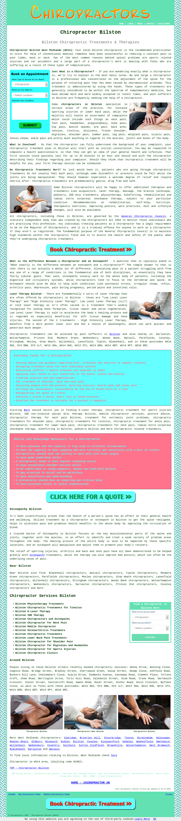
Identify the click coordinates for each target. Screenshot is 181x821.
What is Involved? (23, 144)
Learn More (142, 819)
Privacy (169, 794)
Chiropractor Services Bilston (43, 596)
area (44, 761)
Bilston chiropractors (78, 187)
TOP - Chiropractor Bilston (29, 768)
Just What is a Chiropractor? (73, 71)
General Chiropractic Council (143, 216)
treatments (157, 86)
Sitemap (11, 794)
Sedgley (127, 741)
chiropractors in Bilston (81, 104)
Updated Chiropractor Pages (57, 794)
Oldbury (36, 741)
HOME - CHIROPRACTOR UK (90, 782)
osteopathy (37, 555)
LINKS (130, 24)
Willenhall (17, 745)
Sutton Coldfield (91, 745)
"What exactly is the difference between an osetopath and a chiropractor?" (67, 265)
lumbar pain (100, 134)
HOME (121, 24)
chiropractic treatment (142, 159)
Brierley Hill (90, 737)
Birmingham (144, 737)
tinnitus (73, 130)
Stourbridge (112, 737)
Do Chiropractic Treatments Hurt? (35, 169)
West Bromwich (160, 745)
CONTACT (150, 24)
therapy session (63, 163)
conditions (87, 283)
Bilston (115, 334)
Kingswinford (110, 741)
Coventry (53, 745)
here (114, 755)
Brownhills (114, 745)
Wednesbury (36, 745)
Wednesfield (144, 741)
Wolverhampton (136, 745)
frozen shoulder (114, 130)
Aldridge (70, 737)
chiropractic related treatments (137, 429)
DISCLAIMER (164, 24)
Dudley (65, 741)
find (42, 573)
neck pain (118, 119)
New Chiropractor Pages (29, 794)
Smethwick (163, 741)
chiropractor (133, 98)
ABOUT (140, 24)
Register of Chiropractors (49, 227)
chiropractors (19, 588)
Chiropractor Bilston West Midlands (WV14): (42, 50)
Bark (27, 410)
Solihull (69, 745)
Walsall (54, 749)
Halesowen (163, 737)
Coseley (92, 741)
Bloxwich (51, 741)
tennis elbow (19, 138)
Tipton (129, 737)
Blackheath (17, 749)
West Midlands (28, 737)
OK (154, 819)
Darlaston (34, 749)
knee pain (118, 123)
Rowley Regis (19, 741)
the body (162, 138)
